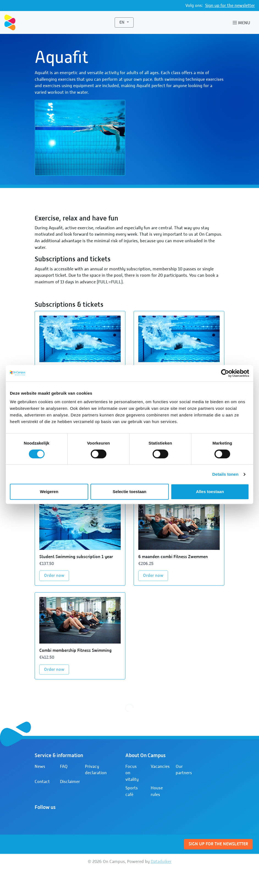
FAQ (64, 766)
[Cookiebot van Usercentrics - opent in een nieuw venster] (225, 373)
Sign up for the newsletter (230, 5)
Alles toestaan (210, 491)
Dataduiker (161, 861)
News (40, 766)
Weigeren (49, 491)
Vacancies (160, 766)
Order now (56, 575)
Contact (42, 781)
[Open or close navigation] (242, 22)
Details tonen (225, 474)
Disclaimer (70, 781)
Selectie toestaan (130, 491)
